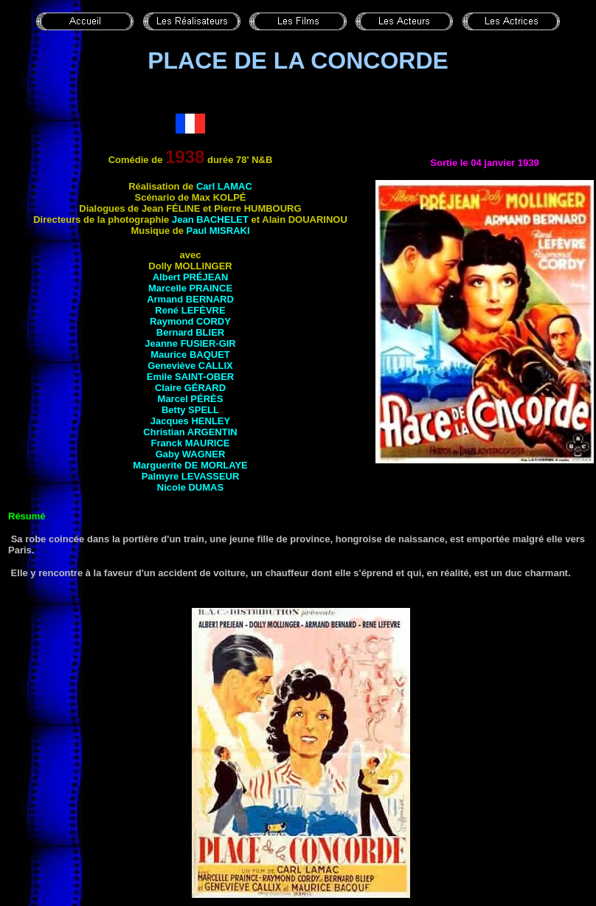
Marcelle (190, 288)
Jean (210, 219)
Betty (190, 409)
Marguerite (190, 465)
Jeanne (190, 343)
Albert (191, 277)
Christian (190, 432)
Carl (224, 186)
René (190, 310)
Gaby (191, 454)
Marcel (191, 398)
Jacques (190, 420)
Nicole (190, 487)
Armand (190, 299)
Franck (190, 443)
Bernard (190, 332)
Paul (218, 230)
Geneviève (190, 365)
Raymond (190, 321)
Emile (190, 376)
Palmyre (191, 476)
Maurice (190, 354)
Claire (190, 387)
